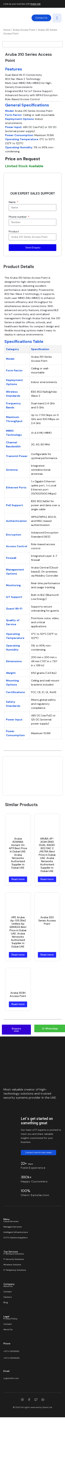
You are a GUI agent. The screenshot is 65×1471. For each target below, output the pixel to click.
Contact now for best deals (38, 1192)
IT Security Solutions (13, 1299)
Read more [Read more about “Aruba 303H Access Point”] (18, 1044)
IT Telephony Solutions (14, 1310)
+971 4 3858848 (11, 1398)
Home (6, 30)
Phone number (18, 257)
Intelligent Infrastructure (15, 1272)
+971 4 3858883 (11, 1391)
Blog (5, 1343)
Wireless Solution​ (12, 1305)
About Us (8, 1326)
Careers (7, 1337)
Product (14, 271)
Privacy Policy (10, 1359)
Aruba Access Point (24, 30)
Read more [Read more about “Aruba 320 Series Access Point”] (47, 995)
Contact (7, 1332)
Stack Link (35, 4)
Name (12, 242)
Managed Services (12, 1267)
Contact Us (41, 17)
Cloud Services (11, 1262)
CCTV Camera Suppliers (15, 1278)
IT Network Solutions (13, 1294)
